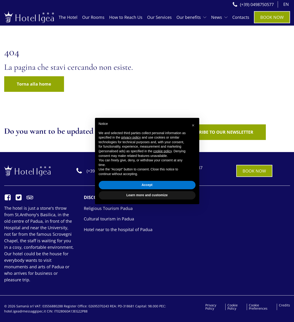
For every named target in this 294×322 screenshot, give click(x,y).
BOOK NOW (272, 17)
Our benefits (191, 17)
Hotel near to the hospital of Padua (118, 229)
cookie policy (162, 151)
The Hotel (68, 17)
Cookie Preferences (258, 307)
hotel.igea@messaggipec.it (25, 311)
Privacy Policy (210, 307)
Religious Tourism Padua (108, 208)
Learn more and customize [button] (147, 195)
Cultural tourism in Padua (109, 219)
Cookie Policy (232, 307)
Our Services (159, 17)
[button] (193, 125)
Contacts (240, 17)
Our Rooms (93, 17)
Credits (284, 305)
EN (286, 4)
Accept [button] (147, 185)
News (219, 17)
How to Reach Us (125, 17)
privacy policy (131, 137)
